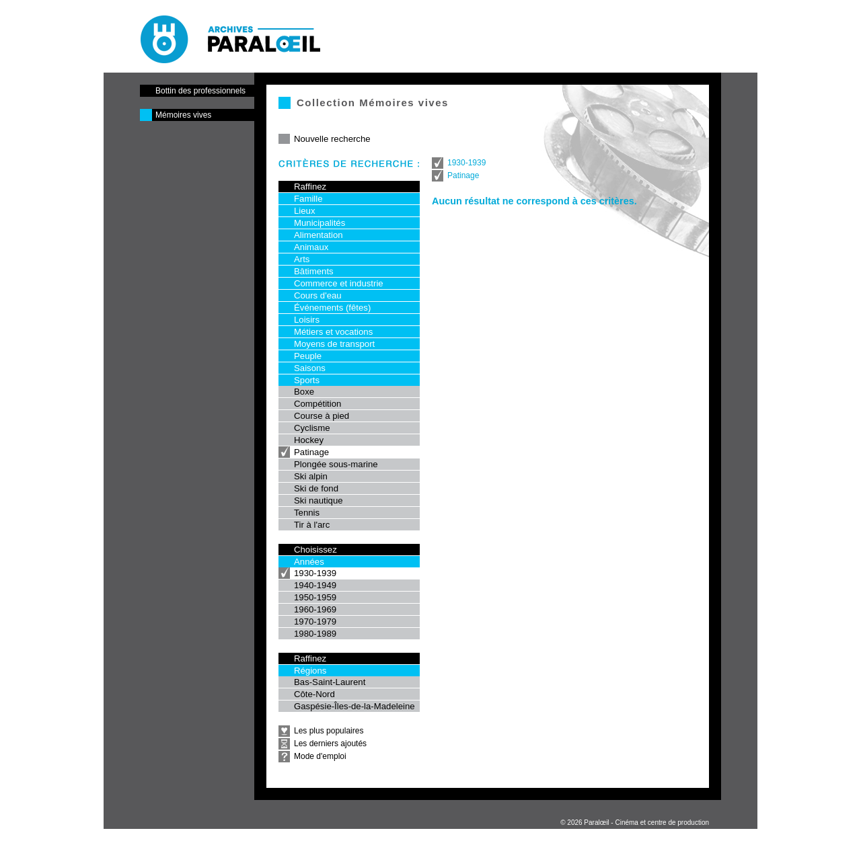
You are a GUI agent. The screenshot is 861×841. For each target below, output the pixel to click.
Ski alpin (311, 476)
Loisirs (307, 320)
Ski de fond (316, 488)
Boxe (304, 392)
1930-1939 (315, 573)
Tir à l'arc (312, 525)
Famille (308, 199)
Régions (310, 671)
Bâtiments (314, 271)
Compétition (317, 404)
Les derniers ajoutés (330, 743)
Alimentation (318, 235)
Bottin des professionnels (200, 90)
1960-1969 (315, 609)
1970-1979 (315, 621)
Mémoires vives (183, 115)
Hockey (309, 440)
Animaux (311, 247)
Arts (301, 259)
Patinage (311, 452)
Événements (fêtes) (332, 308)
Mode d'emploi (320, 756)
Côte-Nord (314, 694)
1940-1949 (315, 585)
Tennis (307, 513)
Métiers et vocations (333, 332)
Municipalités (319, 223)
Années (309, 562)
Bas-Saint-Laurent (329, 682)
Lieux (304, 211)
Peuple (308, 356)
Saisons (310, 368)
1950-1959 (315, 597)
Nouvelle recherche (332, 139)
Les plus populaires (328, 730)
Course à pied (321, 416)
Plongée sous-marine (336, 464)
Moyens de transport (334, 344)
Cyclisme (312, 428)
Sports (307, 380)
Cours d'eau (318, 295)
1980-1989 (315, 634)
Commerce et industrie (338, 283)
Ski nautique (318, 500)
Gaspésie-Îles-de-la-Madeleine (354, 706)
